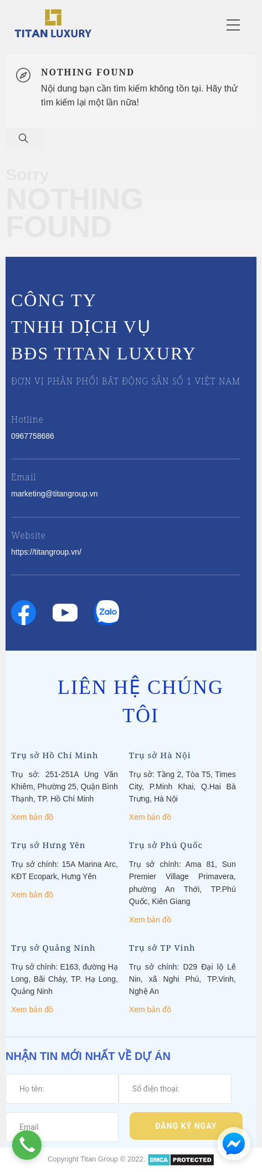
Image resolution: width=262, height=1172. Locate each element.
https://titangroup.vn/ (46, 551)
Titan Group (99, 1159)
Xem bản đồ (32, 817)
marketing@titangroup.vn (54, 493)
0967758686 (32, 436)
